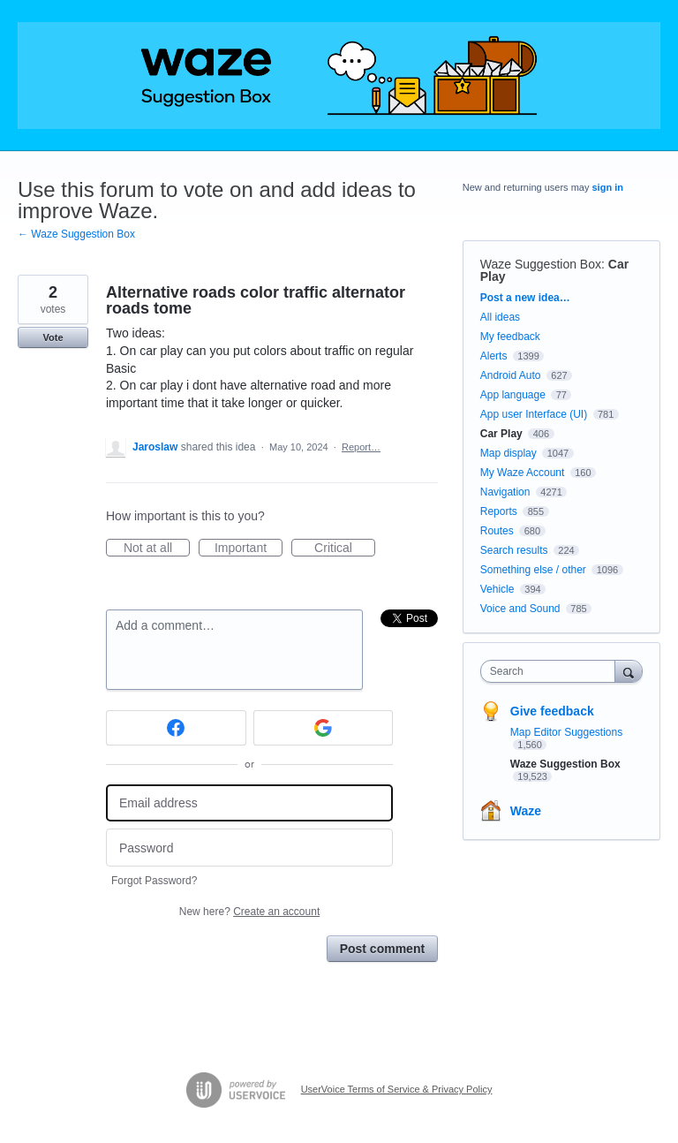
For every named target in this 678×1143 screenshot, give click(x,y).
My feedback (510, 336)
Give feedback (552, 711)
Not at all (157, 548)
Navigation (505, 492)
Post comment (382, 949)
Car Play (501, 434)
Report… (361, 447)
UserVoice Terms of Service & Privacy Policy (397, 1089)
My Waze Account (522, 472)
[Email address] (249, 803)
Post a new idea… (525, 297)
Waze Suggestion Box (540, 264)
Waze (525, 811)
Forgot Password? (154, 880)
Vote (52, 337)
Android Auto (510, 375)
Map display (508, 453)
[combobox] (551, 671)
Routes (497, 531)
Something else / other (533, 570)
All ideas (500, 317)
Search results (514, 550)
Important (248, 548)
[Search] (628, 671)
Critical (344, 548)
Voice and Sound (520, 608)
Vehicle (497, 589)
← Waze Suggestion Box (76, 234)
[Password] (249, 848)
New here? (249, 911)
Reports (498, 511)
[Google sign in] (323, 728)
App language (513, 395)
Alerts (494, 356)
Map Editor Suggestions (566, 732)
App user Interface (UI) (533, 414)
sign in (607, 187)
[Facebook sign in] (176, 728)
